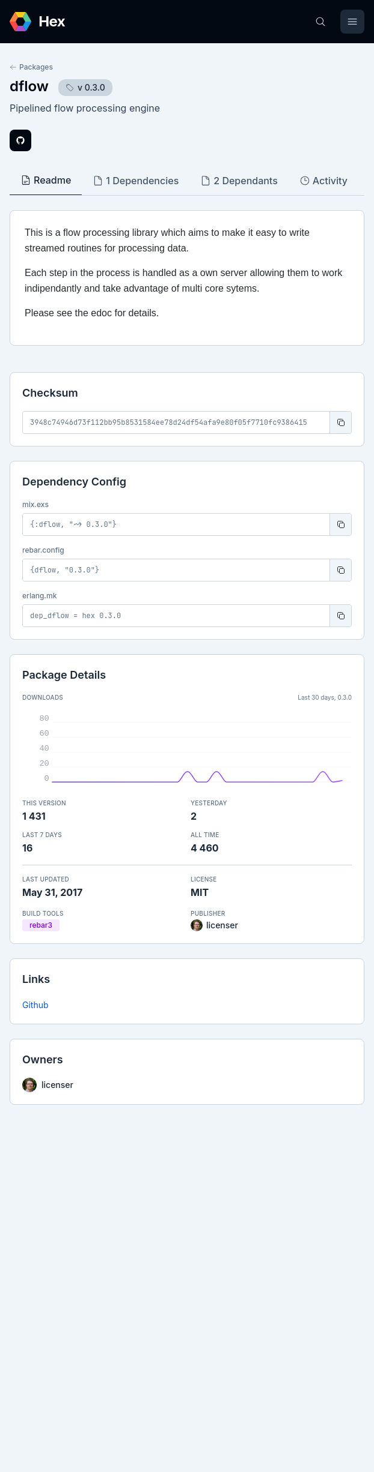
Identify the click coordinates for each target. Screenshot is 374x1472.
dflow (29, 86)
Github (35, 1005)
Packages (31, 66)
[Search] (320, 21)
